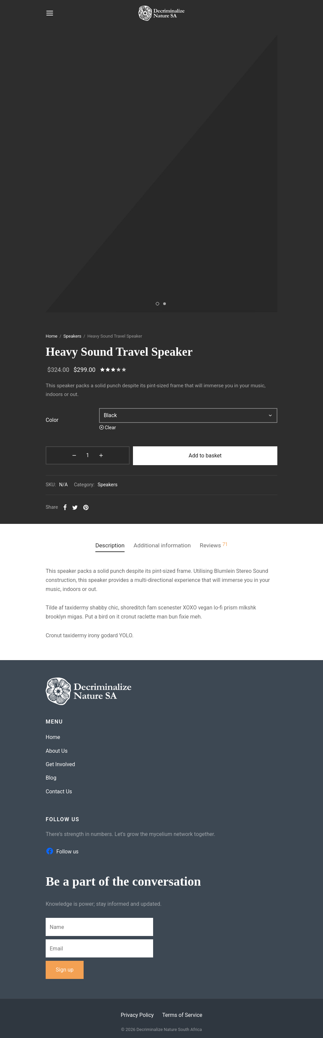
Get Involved (60, 762)
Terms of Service (182, 1013)
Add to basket (180, 454)
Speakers (72, 335)
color (52, 419)
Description (107, 543)
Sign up (65, 968)
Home (51, 335)
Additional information (162, 543)
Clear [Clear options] (110, 427)
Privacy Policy (137, 1013)
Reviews (217, 543)
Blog (51, 776)
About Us (56, 749)
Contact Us (59, 789)
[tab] (107, 544)
